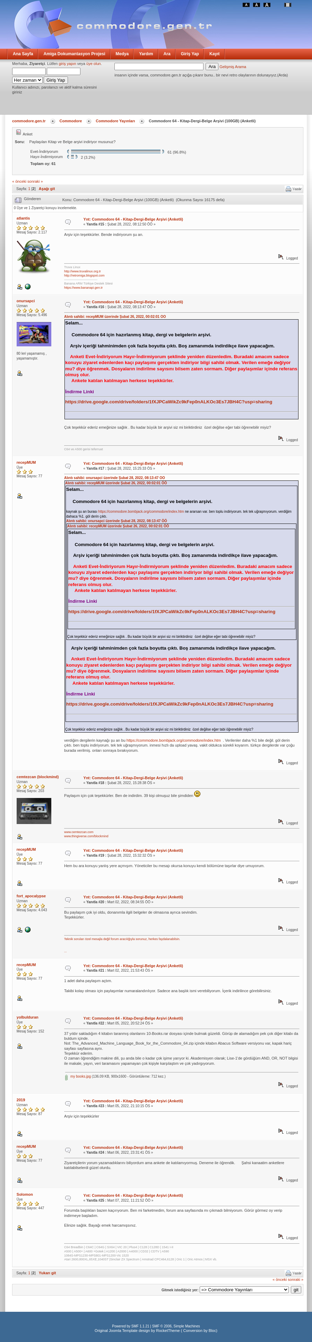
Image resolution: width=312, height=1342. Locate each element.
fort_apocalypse (31, 896)
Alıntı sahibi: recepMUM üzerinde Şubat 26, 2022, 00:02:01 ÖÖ (115, 317)
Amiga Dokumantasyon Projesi (74, 53)
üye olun (93, 63)
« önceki (19, 181)
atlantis (23, 218)
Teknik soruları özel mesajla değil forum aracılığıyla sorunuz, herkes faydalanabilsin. (122, 939)
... (65, 951)
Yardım (146, 53)
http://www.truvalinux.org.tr (82, 271)
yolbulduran (27, 1017)
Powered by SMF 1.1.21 (130, 1326)
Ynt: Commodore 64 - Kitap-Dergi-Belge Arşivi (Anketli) (133, 219)
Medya (122, 53)
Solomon (25, 1194)
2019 (21, 1100)
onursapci (26, 301)
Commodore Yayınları (115, 121)
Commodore (71, 121)
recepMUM (26, 462)
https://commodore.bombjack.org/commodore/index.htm (141, 511)
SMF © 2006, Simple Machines (176, 1326)
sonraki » (35, 181)
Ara (167, 53)
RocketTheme (168, 1330)
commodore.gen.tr (29, 121)
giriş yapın (67, 63)
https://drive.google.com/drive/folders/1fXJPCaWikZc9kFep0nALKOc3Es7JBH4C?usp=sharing (168, 401)
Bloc (212, 1330)
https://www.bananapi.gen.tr (83, 287)
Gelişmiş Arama (232, 67)
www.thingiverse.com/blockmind (86, 836)
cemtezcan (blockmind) (38, 777)
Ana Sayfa (23, 53)
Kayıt (214, 53)
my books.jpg (78, 1076)
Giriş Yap (190, 53)
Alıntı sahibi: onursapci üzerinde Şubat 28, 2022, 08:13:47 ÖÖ (114, 478)
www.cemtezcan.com (79, 832)
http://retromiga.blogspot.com (84, 275)
